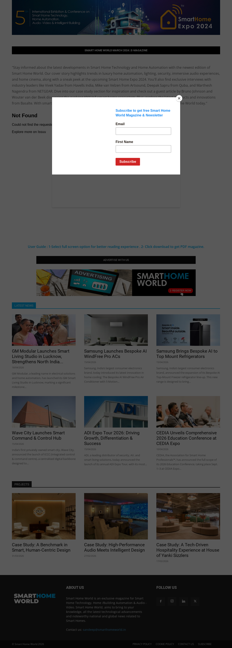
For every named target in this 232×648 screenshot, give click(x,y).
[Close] (179, 98)
